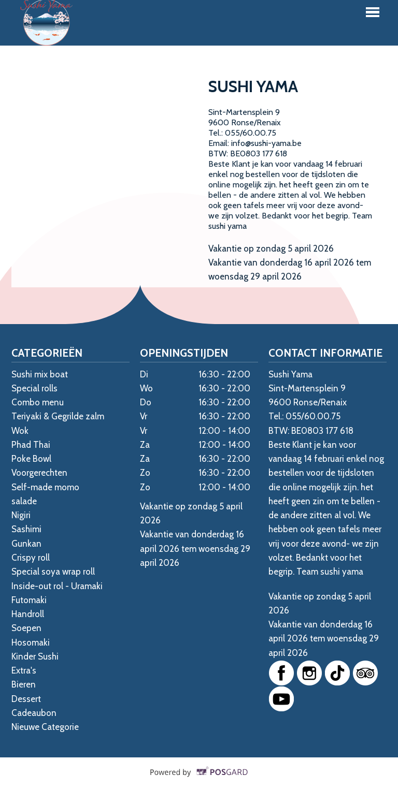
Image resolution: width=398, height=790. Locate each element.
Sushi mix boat (39, 374)
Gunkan (26, 543)
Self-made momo (45, 487)
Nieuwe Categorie (45, 727)
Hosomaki (30, 642)
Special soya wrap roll (53, 571)
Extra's (23, 670)
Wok (20, 431)
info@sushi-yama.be (266, 143)
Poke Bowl (31, 458)
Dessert (26, 699)
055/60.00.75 (250, 133)
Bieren (23, 684)
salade (24, 501)
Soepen (26, 628)
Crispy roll (30, 557)
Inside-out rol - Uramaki (57, 586)
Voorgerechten (39, 472)
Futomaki (29, 600)
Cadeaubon (33, 713)
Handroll (27, 614)
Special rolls (34, 388)
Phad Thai (30, 445)
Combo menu (37, 402)
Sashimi (26, 529)
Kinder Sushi (35, 656)
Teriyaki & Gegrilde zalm (57, 416)
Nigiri (21, 515)
